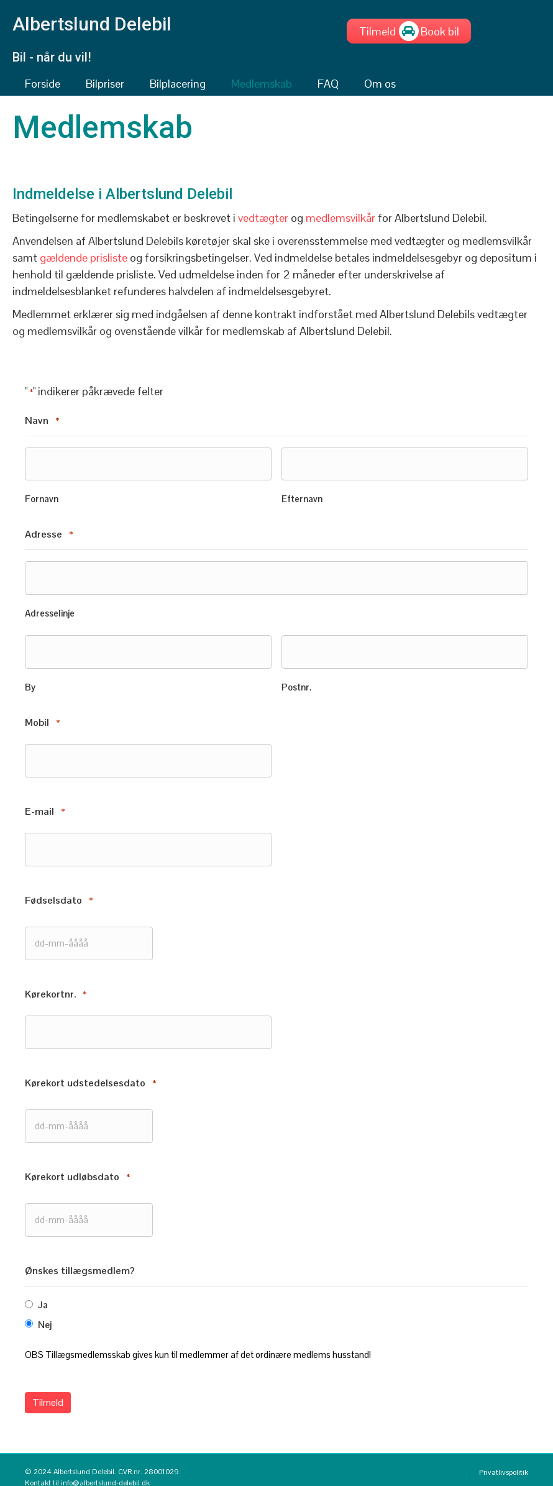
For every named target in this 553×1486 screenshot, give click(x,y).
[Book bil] (440, 31)
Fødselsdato (59, 893)
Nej (45, 1311)
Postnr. (296, 683)
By (30, 683)
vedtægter (263, 218)
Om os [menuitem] (380, 83)
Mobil (42, 719)
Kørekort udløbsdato (77, 1165)
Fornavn (41, 497)
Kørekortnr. (55, 985)
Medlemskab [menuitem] (261, 83)
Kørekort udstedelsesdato (90, 1073)
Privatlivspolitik (503, 1457)
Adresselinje (50, 610)
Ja (43, 1291)
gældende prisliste (83, 257)
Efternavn (301, 497)
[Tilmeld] (378, 31)
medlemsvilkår (340, 218)
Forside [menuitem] (42, 83)
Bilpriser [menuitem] (105, 83)
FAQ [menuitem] (328, 83)
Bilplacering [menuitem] (178, 83)
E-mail (45, 806)
